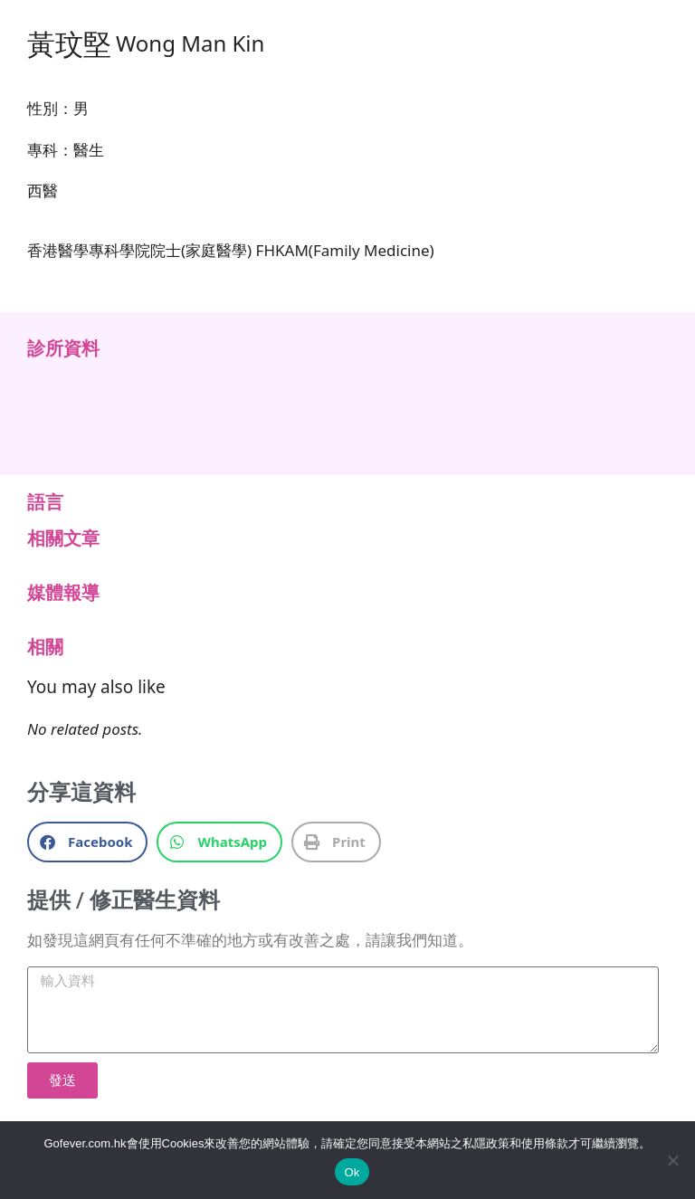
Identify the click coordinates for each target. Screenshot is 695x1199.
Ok (351, 1172)
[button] (87, 842)
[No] (672, 1160)
